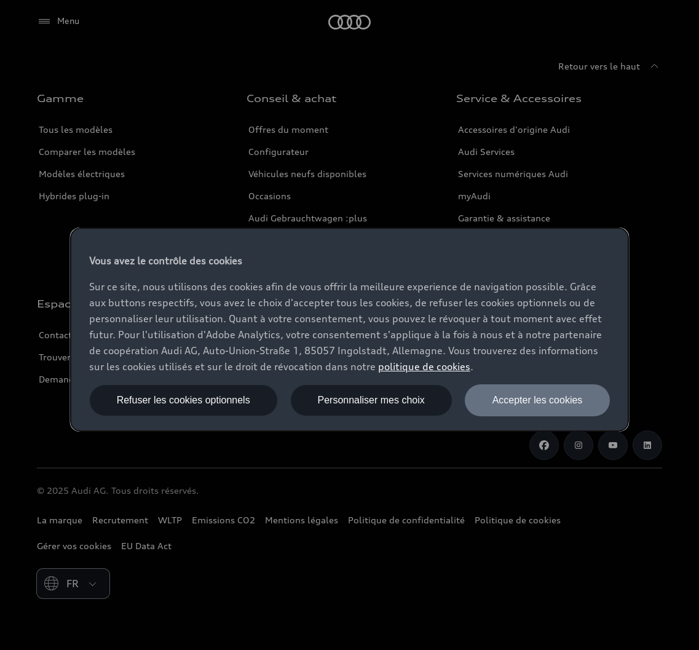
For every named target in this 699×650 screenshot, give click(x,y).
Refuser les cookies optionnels (183, 400)
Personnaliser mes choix (370, 400)
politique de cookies (424, 366)
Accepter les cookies (537, 400)
